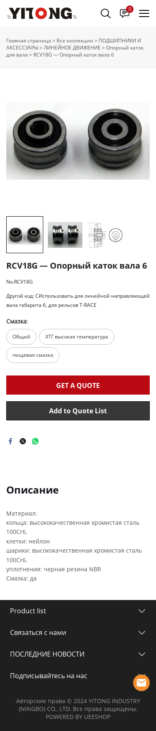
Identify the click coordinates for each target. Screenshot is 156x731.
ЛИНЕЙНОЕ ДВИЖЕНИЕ (72, 47)
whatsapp (35, 441)
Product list (28, 610)
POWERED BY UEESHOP (78, 717)
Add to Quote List (78, 410)
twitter (23, 441)
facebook (10, 441)
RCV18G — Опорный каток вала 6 (73, 54)
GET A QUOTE (78, 385)
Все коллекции (75, 40)
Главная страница (28, 40)
